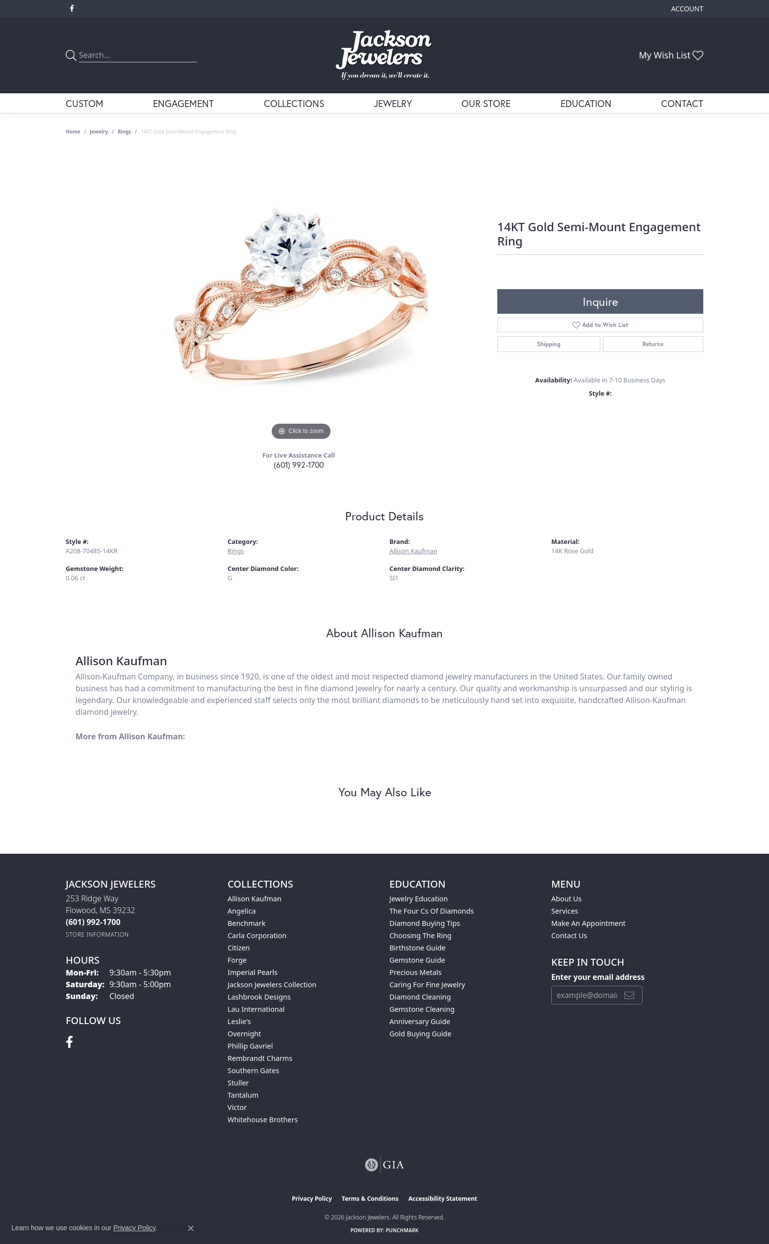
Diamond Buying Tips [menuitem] (424, 923)
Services (564, 911)
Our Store (486, 103)
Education (586, 103)
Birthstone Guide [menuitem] (417, 947)
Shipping (549, 344)
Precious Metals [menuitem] (415, 972)
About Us (566, 898)
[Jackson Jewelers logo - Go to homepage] (384, 55)
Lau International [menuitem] (256, 1009)
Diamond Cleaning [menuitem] (420, 996)
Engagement (183, 103)
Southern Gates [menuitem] (253, 1070)
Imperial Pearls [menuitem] (253, 972)
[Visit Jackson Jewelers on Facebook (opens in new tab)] (71, 9)
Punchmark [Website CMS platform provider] (402, 1230)
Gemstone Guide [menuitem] (417, 960)
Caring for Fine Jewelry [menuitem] (427, 984)
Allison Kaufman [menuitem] (255, 898)
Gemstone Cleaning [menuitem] (422, 1009)
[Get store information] (97, 934)
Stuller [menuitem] (238, 1082)
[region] (301, 295)
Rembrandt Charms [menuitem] (260, 1058)
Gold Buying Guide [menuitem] (420, 1033)
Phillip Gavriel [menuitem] (250, 1046)
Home (73, 131)
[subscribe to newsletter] (629, 995)
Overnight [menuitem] (244, 1033)
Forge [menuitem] (237, 960)
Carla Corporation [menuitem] (257, 935)
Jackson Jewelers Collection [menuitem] (272, 984)
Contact (682, 103)
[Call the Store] (93, 922)
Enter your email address (597, 977)
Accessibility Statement (443, 1198)
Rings (124, 131)
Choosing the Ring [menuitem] (420, 935)
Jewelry (393, 103)
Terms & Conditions (370, 1198)
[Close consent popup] (191, 1228)
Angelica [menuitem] (242, 911)
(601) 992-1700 (299, 465)
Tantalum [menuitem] (243, 1095)
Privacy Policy (312, 1198)
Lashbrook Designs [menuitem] (259, 996)
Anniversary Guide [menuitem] (419, 1021)
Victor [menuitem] (237, 1107)
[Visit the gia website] (384, 1165)
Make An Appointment (588, 923)
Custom (84, 103)
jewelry (99, 131)
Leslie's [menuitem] (239, 1021)
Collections (294, 103)
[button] (686, 8)
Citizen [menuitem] (239, 947)
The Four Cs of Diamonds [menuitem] (431, 911)
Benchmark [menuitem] (246, 923)
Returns (653, 344)
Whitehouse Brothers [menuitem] (263, 1119)
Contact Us (569, 935)
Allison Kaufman (413, 550)
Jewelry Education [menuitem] (418, 898)
